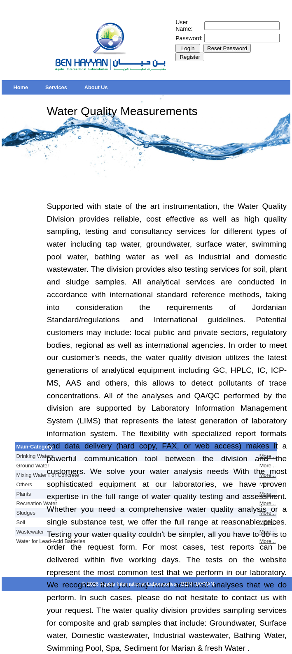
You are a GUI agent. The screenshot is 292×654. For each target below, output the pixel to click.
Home (21, 87)
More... (267, 456)
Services (56, 87)
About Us (96, 87)
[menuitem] (21, 87)
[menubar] (61, 87)
